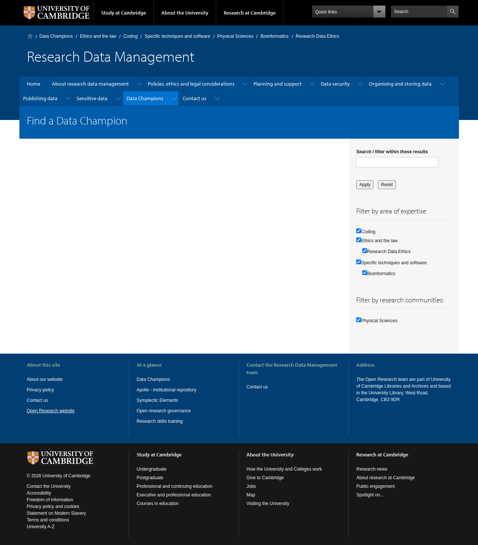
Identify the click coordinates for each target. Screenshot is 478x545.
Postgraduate (150, 477)
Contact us (195, 98)
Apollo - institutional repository (166, 389)
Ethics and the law (98, 36)
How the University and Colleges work (284, 469)
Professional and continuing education (174, 486)
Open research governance (164, 410)
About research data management (90, 83)
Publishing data (40, 98)
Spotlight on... (370, 495)
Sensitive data (92, 98)
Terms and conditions (48, 520)
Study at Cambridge (123, 12)
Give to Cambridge (265, 477)
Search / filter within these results (392, 151)
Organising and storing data (400, 83)
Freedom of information (50, 499)
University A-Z (41, 526)
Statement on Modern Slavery (56, 513)
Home (30, 36)
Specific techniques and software (177, 36)
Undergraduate (152, 469)
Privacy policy (40, 389)
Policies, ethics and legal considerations (191, 83)
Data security (335, 83)
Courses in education (158, 503)
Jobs (251, 486)
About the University (184, 12)
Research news (371, 469)
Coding (130, 36)
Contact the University (49, 486)
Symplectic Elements (157, 400)
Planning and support (278, 83)
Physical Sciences (235, 36)
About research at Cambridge (385, 477)
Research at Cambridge (250, 12)
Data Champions (56, 36)
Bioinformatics (274, 36)
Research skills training (160, 421)
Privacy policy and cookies (53, 506)
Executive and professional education (174, 495)
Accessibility (39, 493)
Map (250, 495)
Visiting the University (267, 503)
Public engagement (375, 486)
